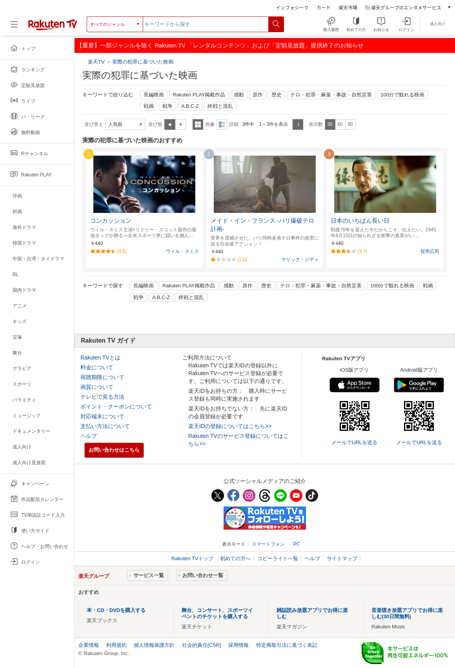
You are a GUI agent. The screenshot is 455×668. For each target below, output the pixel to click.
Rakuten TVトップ (193, 558)
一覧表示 (198, 124)
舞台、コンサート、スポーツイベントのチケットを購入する (217, 613)
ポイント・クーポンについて (116, 406)
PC (296, 544)
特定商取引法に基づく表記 (286, 645)
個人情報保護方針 (154, 645)
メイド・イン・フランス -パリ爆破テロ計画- (262, 225)
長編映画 (154, 95)
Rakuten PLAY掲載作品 (199, 95)
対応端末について (102, 416)
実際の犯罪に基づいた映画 (142, 62)
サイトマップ (342, 558)
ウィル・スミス (182, 251)
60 (339, 124)
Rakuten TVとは (100, 357)
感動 (239, 95)
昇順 (169, 124)
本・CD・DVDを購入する (116, 610)
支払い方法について (105, 426)
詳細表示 (222, 124)
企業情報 (88, 645)
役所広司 (429, 251)
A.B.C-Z (190, 106)
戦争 (167, 106)
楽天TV (97, 62)
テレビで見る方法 (102, 397)
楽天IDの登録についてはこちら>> (229, 426)
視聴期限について (102, 377)
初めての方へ (235, 558)
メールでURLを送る (354, 442)
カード (324, 7)
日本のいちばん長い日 (360, 221)
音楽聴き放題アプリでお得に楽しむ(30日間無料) (407, 613)
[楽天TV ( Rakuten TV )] (52, 24)
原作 (258, 95)
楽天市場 (348, 7)
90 (350, 124)
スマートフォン (268, 544)
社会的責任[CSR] (201, 645)
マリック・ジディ (300, 259)
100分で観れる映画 (402, 95)
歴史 (276, 95)
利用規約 (116, 645)
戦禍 (149, 106)
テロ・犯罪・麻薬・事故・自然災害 (331, 95)
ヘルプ (88, 436)
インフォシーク (292, 7)
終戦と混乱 (220, 106)
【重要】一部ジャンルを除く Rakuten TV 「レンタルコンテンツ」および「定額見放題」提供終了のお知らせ (220, 45)
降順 (180, 124)
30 (329, 124)
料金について (96, 367)
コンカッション (110, 221)
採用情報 (238, 645)
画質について (96, 387)
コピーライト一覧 (277, 558)
